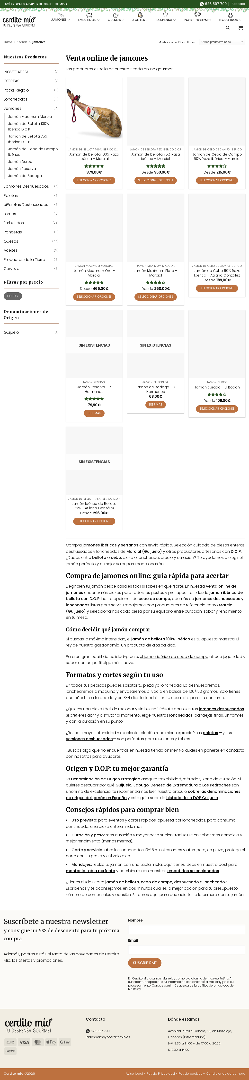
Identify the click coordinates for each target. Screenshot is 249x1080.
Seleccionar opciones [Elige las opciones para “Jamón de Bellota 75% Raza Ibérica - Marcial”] (155, 180)
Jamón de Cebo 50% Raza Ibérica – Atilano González (217, 272)
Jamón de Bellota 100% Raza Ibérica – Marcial (94, 156)
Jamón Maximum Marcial (30, 116)
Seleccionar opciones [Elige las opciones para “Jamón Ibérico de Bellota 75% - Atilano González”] (94, 521)
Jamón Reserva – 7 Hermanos (94, 389)
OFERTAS (11, 81)
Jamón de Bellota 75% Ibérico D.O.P (28, 139)
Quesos (116, 17)
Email (133, 940)
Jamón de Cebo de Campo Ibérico (33, 152)
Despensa (166, 17)
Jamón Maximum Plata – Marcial (155, 272)
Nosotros (230, 17)
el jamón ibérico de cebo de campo (174, 656)
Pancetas (13, 232)
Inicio (8, 42)
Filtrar (12, 296)
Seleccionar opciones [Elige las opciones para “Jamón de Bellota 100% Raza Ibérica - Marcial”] (94, 180)
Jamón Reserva (22, 168)
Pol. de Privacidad (161, 1073)
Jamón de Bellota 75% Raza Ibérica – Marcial (155, 156)
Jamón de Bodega (25, 175)
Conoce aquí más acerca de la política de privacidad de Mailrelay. (181, 987)
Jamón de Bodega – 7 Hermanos (155, 389)
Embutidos (89, 17)
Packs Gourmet (197, 17)
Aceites (140, 17)
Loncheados (15, 99)
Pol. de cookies (190, 1073)
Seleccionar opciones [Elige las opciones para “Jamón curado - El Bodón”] (217, 409)
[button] (238, 4)
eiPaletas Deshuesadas (26, 204)
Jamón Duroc (20, 161)
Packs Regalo (16, 90)
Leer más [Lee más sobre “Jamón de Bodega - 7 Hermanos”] (155, 404)
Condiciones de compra (225, 1073)
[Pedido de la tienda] (222, 42)
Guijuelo (11, 332)
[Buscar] (227, 27)
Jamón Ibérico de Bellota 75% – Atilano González (94, 505)
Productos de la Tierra (24, 259)
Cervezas (12, 268)
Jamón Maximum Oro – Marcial (94, 272)
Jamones (60, 17)
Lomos (10, 214)
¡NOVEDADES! (16, 72)
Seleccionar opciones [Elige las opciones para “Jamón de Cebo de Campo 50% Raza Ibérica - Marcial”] (217, 180)
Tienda (22, 42)
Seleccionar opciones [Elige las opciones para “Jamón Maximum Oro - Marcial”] (94, 297)
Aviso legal (134, 1073)
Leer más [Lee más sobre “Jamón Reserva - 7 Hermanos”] (94, 413)
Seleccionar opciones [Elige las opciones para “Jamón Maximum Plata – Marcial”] (155, 297)
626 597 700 (98, 1031)
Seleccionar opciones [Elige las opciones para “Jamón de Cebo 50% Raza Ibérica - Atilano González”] (217, 288)
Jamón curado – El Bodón (217, 387)
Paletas (11, 195)
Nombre (135, 920)
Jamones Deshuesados (26, 186)
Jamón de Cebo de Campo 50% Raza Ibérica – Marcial (217, 156)
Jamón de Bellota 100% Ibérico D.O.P (28, 126)
